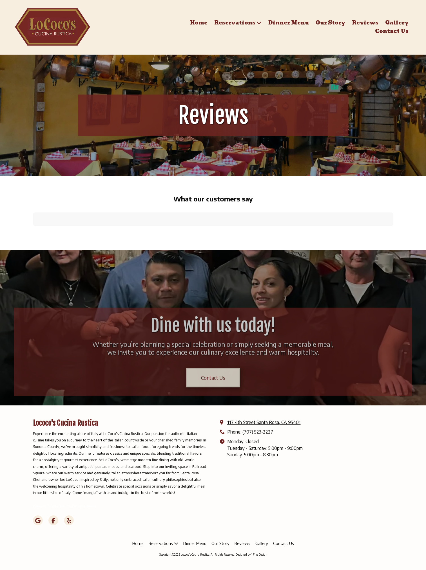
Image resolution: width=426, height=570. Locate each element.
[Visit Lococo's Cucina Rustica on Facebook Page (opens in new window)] (53, 520)
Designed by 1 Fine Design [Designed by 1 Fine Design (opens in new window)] (251, 554)
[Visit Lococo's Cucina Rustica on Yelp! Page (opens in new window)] (69, 520)
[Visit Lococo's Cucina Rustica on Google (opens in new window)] (38, 520)
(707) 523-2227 (257, 432)
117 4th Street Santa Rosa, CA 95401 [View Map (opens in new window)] (264, 422)
